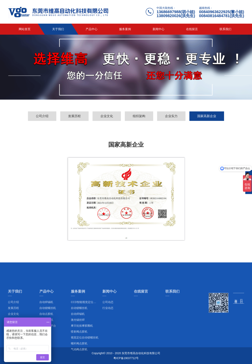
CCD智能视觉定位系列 (85, 341)
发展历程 (74, 116)
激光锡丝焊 (78, 358)
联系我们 (225, 29)
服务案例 (125, 29)
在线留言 (192, 29)
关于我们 (58, 29)
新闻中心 (158, 29)
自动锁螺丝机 (79, 346)
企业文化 (106, 116)
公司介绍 (42, 116)
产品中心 (91, 29)
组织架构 (139, 116)
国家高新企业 (206, 116)
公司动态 (107, 341)
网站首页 (25, 29)
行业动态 (107, 346)
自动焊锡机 (78, 352)
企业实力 (171, 116)
